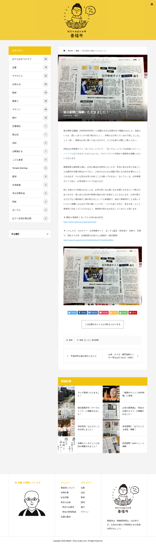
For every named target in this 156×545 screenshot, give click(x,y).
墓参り (30, 101)
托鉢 (30, 201)
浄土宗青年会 (30, 193)
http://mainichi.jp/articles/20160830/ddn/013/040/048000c (88, 240)
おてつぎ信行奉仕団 (30, 218)
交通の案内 (66, 517)
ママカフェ (30, 76)
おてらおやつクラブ (30, 59)
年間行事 (65, 492)
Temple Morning (30, 168)
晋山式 (30, 134)
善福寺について (68, 488)
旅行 (30, 118)
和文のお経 (66, 502)
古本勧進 (30, 185)
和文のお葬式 (68, 507)
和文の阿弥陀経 (69, 512)
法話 (30, 143)
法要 (30, 67)
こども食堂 (30, 159)
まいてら (87, 340)
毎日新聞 (95, 340)
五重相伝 (30, 126)
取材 (76, 115)
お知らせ (30, 84)
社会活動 (65, 497)
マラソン (30, 109)
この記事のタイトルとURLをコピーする (102, 324)
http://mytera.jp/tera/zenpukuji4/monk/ (79, 222)
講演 (30, 176)
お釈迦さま (30, 151)
